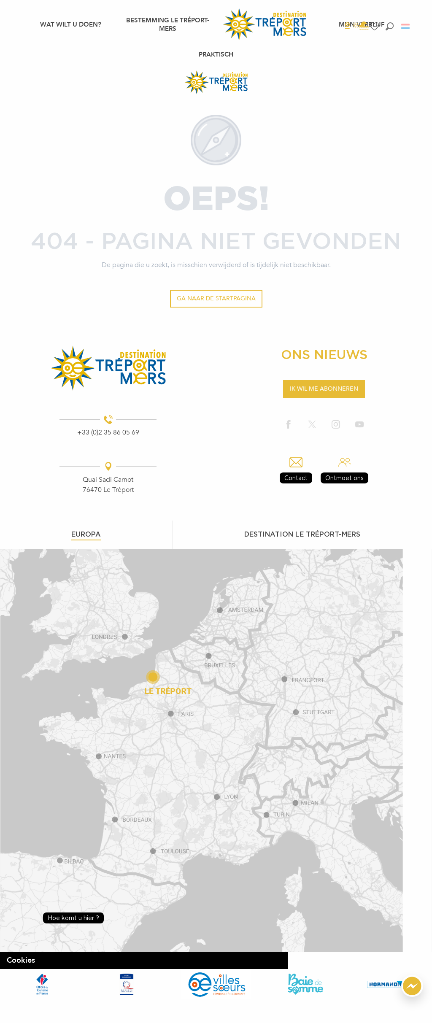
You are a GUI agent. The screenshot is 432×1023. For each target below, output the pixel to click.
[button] (389, 26)
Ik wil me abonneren (324, 389)
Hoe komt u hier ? (73, 918)
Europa (86, 534)
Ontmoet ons (344, 478)
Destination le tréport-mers (302, 534)
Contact (296, 478)
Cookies (21, 960)
